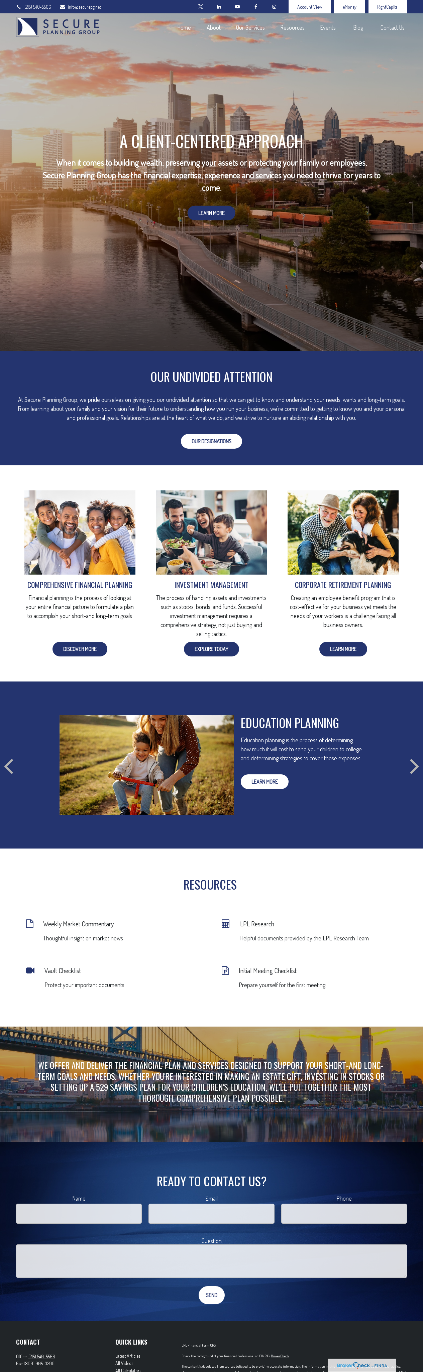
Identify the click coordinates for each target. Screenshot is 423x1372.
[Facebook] (255, 6)
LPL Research (257, 923)
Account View (309, 7)
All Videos (124, 1363)
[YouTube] (237, 6)
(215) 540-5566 (33, 7)
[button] (184, 27)
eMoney (349, 7)
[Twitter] (200, 6)
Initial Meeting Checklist (268, 970)
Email (211, 1198)
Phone (344, 1198)
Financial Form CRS (202, 1345)
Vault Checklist (62, 970)
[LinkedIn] (219, 6)
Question (212, 1240)
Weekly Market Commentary (78, 923)
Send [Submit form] (211, 1295)
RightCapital (388, 7)
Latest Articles (127, 1356)
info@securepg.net (80, 7)
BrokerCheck (280, 1356)
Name (79, 1198)
